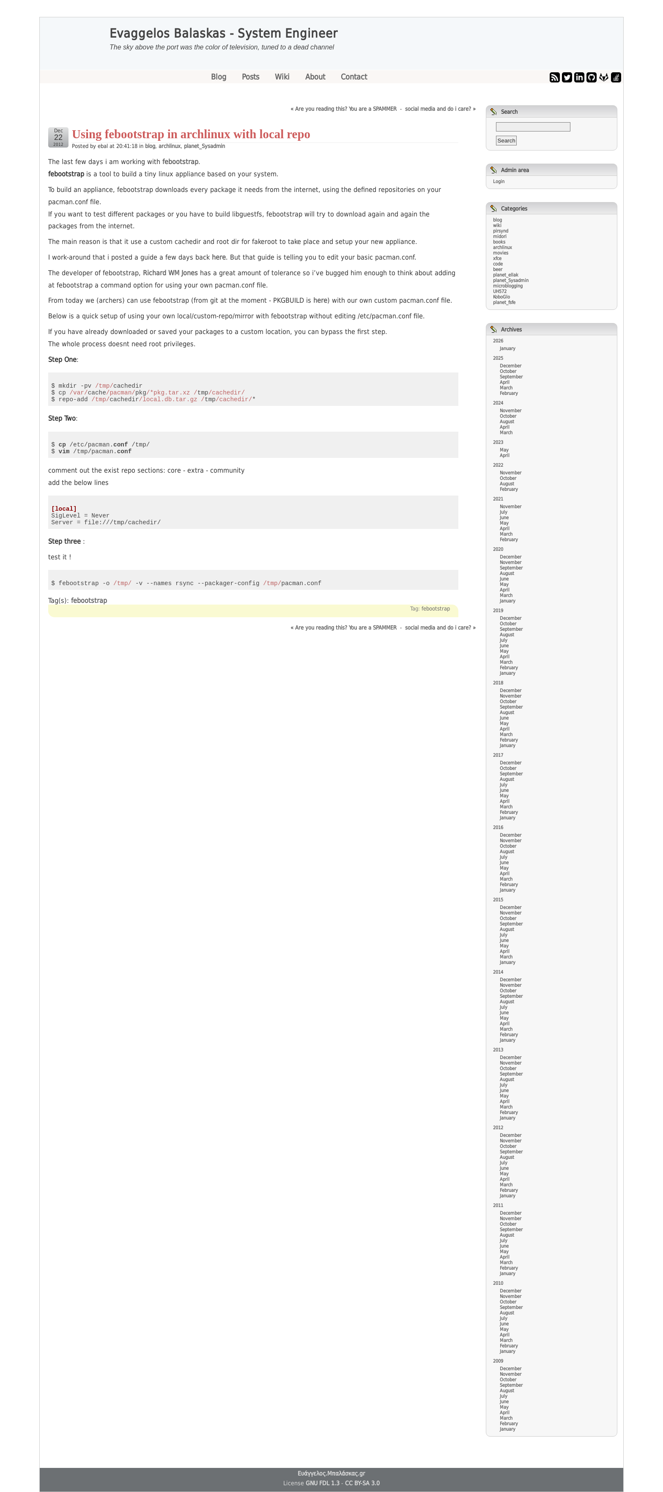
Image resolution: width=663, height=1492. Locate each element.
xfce (497, 258)
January (507, 348)
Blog (219, 76)
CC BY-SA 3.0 (362, 1483)
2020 (498, 549)
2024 (498, 403)
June (504, 517)
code (498, 264)
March (506, 388)
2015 (498, 900)
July (503, 512)
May (504, 450)
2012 (498, 1128)
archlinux (170, 146)
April (505, 382)
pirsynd (500, 231)
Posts (251, 76)
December (510, 366)
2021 (498, 499)
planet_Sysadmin (204, 146)
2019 (498, 610)
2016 (498, 827)
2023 (498, 442)
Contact (354, 76)
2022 (498, 465)
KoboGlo (501, 297)
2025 (498, 358)
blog (150, 146)
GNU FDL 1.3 (323, 1483)
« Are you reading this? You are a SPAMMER (343, 109)
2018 (498, 683)
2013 (498, 1050)
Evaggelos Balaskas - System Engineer (224, 33)
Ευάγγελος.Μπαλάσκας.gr (331, 1473)
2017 (498, 755)
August (507, 421)
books (499, 242)
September (511, 377)
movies (500, 253)
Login (498, 181)
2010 (498, 1283)
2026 (498, 341)
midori (500, 236)
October (508, 371)
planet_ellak (505, 275)
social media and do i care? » (440, 109)
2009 (498, 1361)
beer (497, 269)
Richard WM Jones (170, 273)
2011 (498, 1205)
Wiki (283, 76)
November (510, 410)
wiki (497, 225)
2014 (498, 972)
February (509, 393)
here (219, 257)
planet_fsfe (504, 302)
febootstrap (180, 162)
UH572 (500, 291)
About (316, 76)
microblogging (508, 286)
